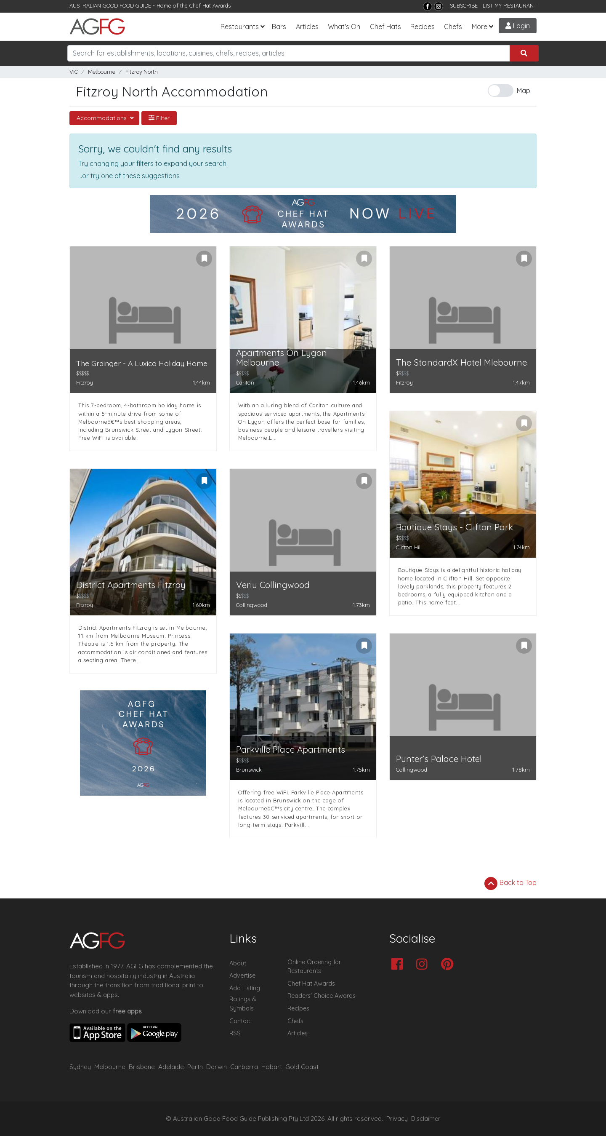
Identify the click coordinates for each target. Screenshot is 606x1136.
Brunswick (249, 769)
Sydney (80, 1067)
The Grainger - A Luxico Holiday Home (141, 363)
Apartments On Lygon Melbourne (281, 357)
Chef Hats (385, 26)
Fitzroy (84, 382)
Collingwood (251, 604)
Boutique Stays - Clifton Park (454, 527)
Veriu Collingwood (273, 585)
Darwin (216, 1067)
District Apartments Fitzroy (131, 585)
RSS (235, 1033)
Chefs (453, 26)
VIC (73, 72)
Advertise (242, 975)
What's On (344, 26)
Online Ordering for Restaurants (314, 966)
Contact (240, 1021)
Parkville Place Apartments (290, 749)
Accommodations (102, 118)
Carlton (245, 382)
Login (517, 25)
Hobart (271, 1067)
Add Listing (244, 988)
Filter (159, 118)
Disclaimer (426, 1119)
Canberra (244, 1067)
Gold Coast (302, 1067)
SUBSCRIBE (464, 5)
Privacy (397, 1119)
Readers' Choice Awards (321, 996)
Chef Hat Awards (210, 5)
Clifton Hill (409, 547)
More (479, 26)
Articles (307, 26)
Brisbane (142, 1067)
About (237, 963)
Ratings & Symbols (242, 1003)
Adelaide (171, 1067)
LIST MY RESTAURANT (510, 5)
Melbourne (101, 72)
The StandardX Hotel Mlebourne (461, 362)
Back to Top (510, 883)
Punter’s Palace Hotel (439, 759)
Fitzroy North (141, 72)
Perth (195, 1067)
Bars (279, 26)
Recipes (422, 26)
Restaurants (240, 26)
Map (523, 90)
